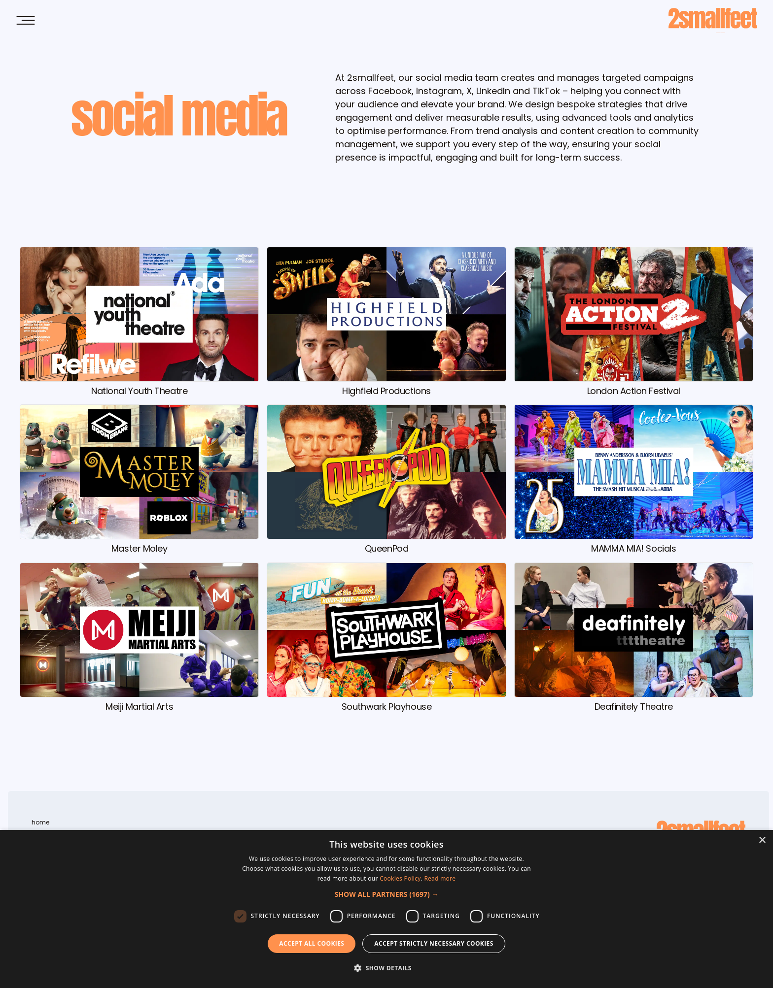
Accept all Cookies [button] (311, 943)
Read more (440, 878)
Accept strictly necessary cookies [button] (433, 943)
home (40, 822)
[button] (387, 894)
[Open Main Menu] (25, 21)
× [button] (762, 840)
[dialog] (386, 909)
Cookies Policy (400, 878)
